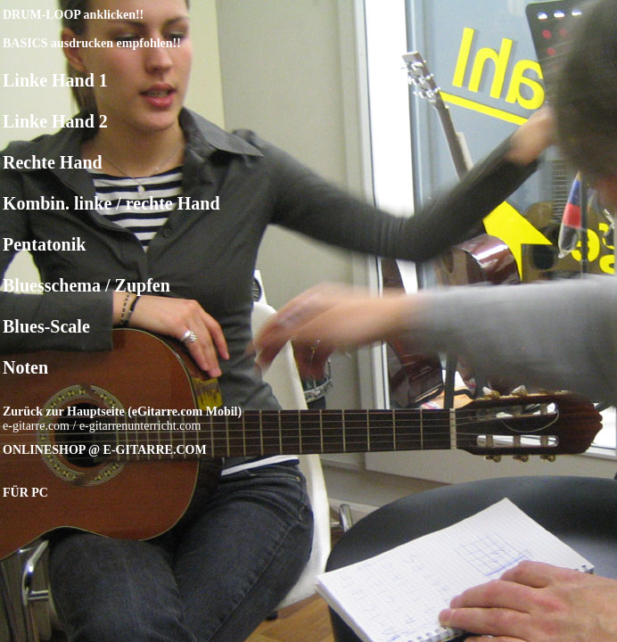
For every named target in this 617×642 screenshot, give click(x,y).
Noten (25, 367)
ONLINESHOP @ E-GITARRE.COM (105, 450)
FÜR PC (25, 492)
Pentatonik (44, 244)
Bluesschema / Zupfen (86, 285)
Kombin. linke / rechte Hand (111, 203)
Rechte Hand (53, 162)
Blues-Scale (46, 326)
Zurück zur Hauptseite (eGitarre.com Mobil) (122, 411)
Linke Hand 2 (55, 121)
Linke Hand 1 (55, 80)
